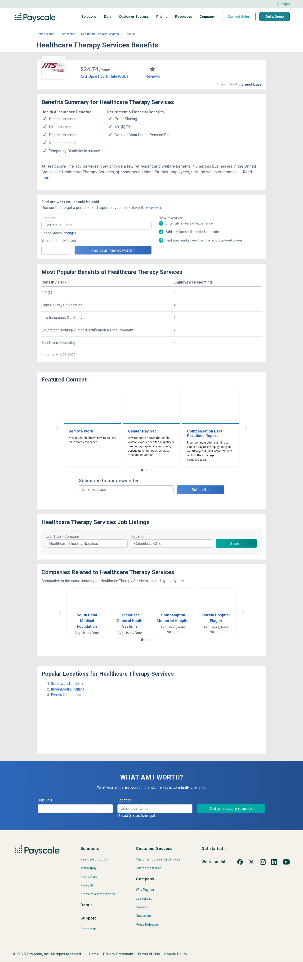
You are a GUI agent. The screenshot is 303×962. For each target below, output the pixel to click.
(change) (69, 233)
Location (138, 536)
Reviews (153, 76)
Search (236, 543)
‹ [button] (57, 427)
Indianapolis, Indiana (68, 689)
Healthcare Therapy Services (100, 34)
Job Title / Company (63, 536)
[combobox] (96, 225)
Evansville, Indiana (66, 695)
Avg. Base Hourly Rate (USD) (104, 76)
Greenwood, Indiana (67, 683)
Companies (67, 34)
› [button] (245, 427)
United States (45, 34)
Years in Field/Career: (59, 240)
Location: (48, 218)
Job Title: (45, 800)
